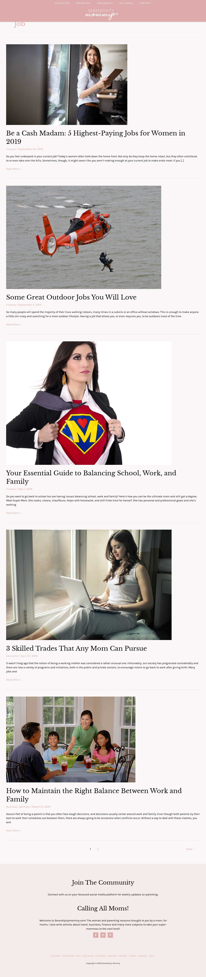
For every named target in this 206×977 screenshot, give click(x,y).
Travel (132, 955)
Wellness (129, 3)
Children (55, 955)
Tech (151, 955)
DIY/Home (100, 955)
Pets (78, 955)
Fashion (122, 955)
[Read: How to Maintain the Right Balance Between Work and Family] (70, 739)
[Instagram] (103, 934)
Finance (11, 149)
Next (190, 848)
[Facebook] (95, 934)
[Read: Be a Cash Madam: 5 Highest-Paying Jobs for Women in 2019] (66, 84)
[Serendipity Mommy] (101, 14)
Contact (152, 3)
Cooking (112, 955)
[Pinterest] (110, 934)
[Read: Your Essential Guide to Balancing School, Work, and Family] (89, 402)
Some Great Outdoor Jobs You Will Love (72, 297)
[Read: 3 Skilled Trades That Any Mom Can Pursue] (89, 584)
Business (12, 806)
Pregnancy (105, 3)
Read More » (13, 169)
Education (56, 3)
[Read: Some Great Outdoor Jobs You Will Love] (83, 237)
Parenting (80, 3)
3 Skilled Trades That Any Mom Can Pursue (78, 648)
